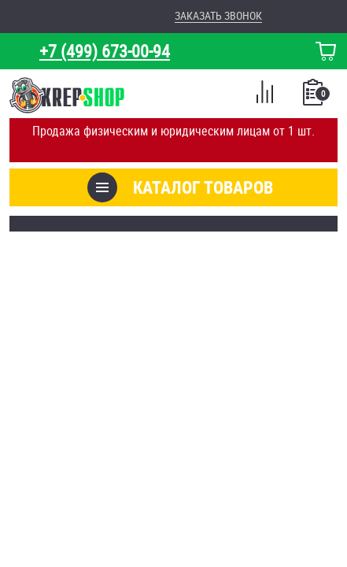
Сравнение (264, 94)
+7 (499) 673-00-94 (104, 50)
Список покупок (314, 97)
